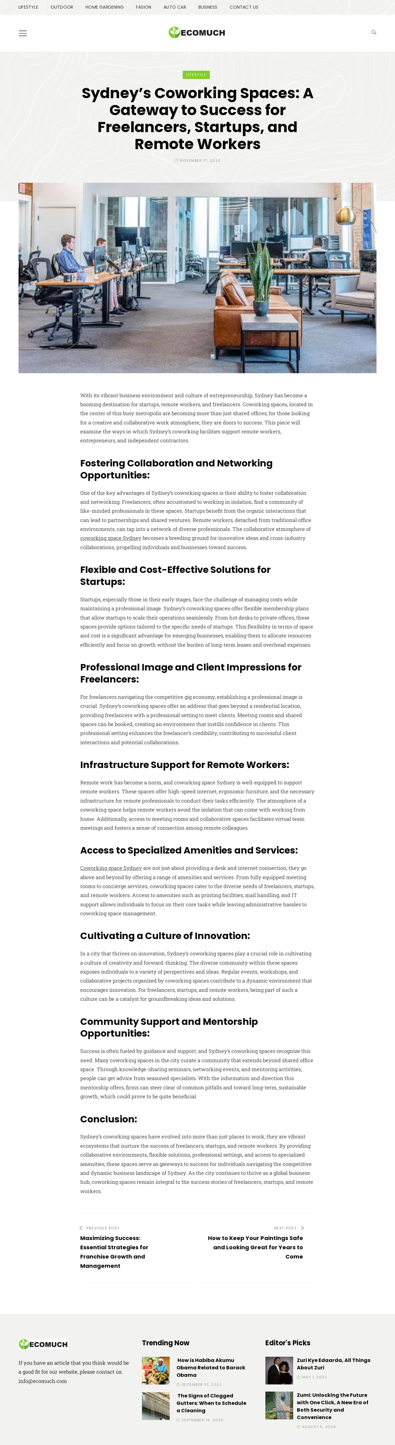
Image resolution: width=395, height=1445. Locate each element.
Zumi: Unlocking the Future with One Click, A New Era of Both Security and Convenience (332, 1406)
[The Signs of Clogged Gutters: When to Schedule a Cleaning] (156, 1407)
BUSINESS (208, 7)
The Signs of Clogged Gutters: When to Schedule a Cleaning (211, 1403)
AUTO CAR (175, 7)
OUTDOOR (62, 7)
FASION (143, 7)
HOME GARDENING (104, 7)
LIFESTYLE (28, 7)
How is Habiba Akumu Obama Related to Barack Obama (211, 1368)
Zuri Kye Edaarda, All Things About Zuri (333, 1364)
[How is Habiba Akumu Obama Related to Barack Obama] (156, 1372)
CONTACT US (244, 7)
